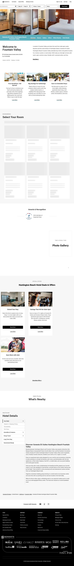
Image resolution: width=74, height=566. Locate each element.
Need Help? (22, 520)
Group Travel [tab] (14, 436)
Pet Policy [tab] (6, 429)
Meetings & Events (29, 1)
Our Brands (14, 1)
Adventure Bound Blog (8, 530)
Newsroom (40, 527)
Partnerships (41, 520)
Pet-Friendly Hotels (7, 527)
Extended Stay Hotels (7, 525)
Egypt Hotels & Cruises (8, 522)
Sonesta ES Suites (7, 494)
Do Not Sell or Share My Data (61, 522)
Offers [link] (50, 38)
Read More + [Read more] (36, 59)
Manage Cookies (59, 517)
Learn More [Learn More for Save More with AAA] (13, 373)
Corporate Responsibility (43, 530)
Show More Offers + (37, 380)
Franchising (40, 522)
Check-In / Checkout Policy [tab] (11, 424)
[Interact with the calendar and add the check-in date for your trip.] (29, 6)
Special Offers (21, 1)
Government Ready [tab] (9, 443)
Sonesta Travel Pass (42, 517)
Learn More (14, 100)
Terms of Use (58, 520)
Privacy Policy (58, 515)
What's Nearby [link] (57, 38)
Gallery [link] (44, 38)
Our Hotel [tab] (14, 421)
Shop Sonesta (23, 527)
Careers (39, 525)
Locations (5, 517)
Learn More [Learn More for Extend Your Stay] (13, 331)
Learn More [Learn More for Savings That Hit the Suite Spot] (40, 331)
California (21, 494)
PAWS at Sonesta (24, 525)
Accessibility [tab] (7, 426)
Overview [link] (33, 38)
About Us (40, 515)
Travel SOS (22, 522)
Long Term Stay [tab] (8, 439)
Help (70, 1)
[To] (26, 6)
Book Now (13, 327)
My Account (23, 517)
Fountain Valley (28, 494)
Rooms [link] (39, 38)
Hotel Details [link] (66, 38)
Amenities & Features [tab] (14, 432)
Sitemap (57, 525)
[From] (20, 6)
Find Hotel (64, 6)
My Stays (65, 1)
